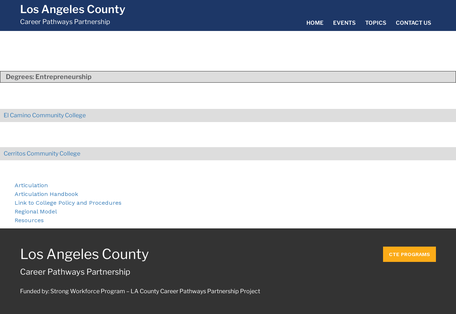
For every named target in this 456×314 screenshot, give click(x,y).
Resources (29, 220)
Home (315, 23)
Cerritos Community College (42, 153)
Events (344, 23)
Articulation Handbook (46, 194)
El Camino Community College (45, 115)
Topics (375, 23)
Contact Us (413, 23)
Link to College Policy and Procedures (68, 202)
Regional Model (36, 211)
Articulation (31, 185)
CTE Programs (409, 254)
